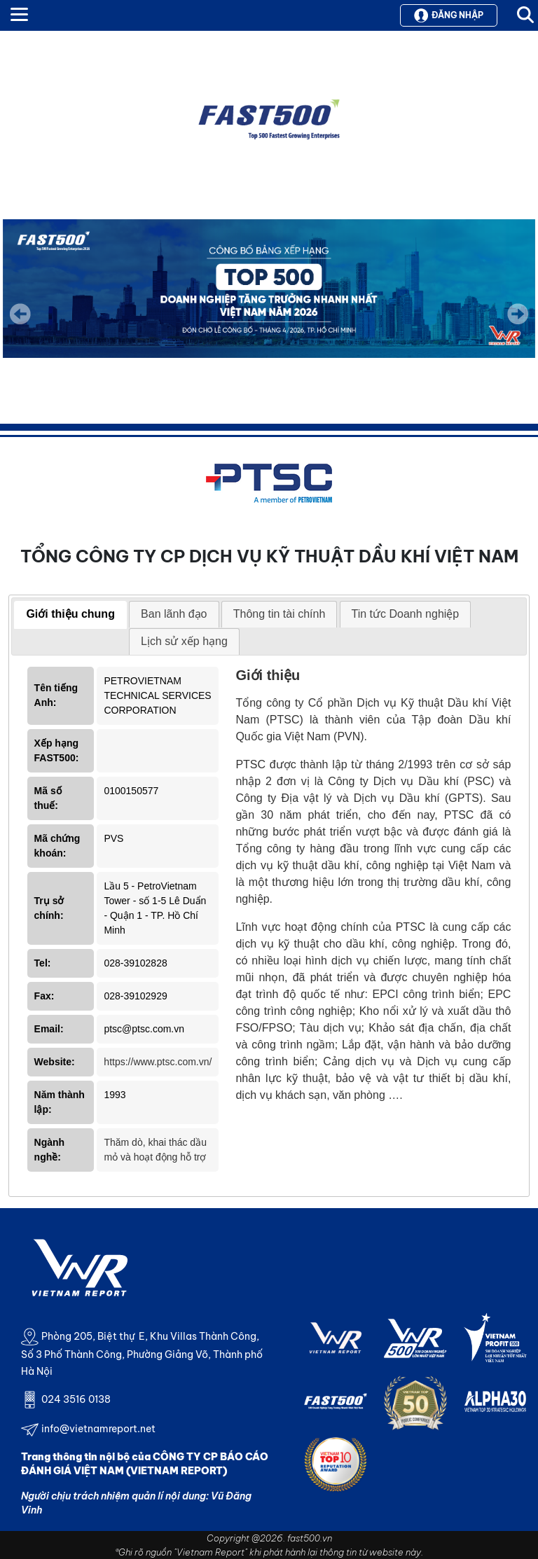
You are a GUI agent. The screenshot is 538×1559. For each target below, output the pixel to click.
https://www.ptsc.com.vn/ (158, 1061)
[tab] (70, 615)
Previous (20, 313)
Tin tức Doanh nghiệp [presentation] (406, 614)
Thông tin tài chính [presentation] (279, 614)
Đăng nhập (448, 15)
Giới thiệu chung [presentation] (70, 614)
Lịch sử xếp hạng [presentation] (184, 641)
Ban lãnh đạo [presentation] (174, 614)
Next (517, 323)
